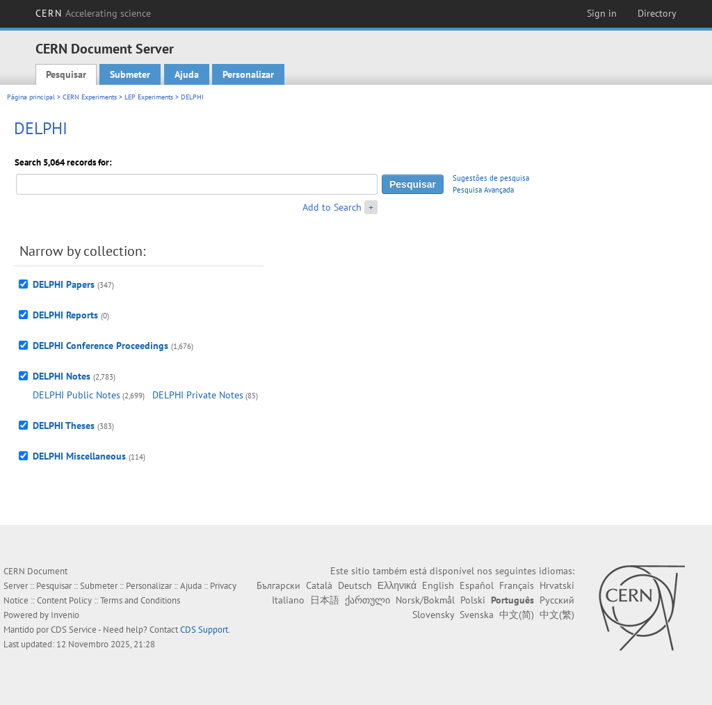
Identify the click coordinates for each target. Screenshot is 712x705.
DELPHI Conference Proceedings (100, 345)
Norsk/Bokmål (425, 600)
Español (477, 585)
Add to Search (332, 207)
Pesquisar (66, 74)
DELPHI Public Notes (76, 395)
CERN (93, 13)
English (438, 585)
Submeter (130, 74)
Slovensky (433, 614)
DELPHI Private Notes (197, 395)
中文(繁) (557, 614)
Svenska (477, 614)
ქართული (367, 600)
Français (516, 585)
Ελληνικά (397, 585)
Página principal (31, 97)
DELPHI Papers (64, 284)
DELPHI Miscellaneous (79, 456)
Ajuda (187, 74)
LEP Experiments (148, 97)
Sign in (602, 13)
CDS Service (74, 629)
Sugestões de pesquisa (491, 178)
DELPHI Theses (64, 425)
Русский (557, 600)
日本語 (324, 600)
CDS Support (204, 629)
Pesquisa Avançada (483, 190)
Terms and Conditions (140, 600)
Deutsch (355, 585)
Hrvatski (557, 585)
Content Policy (64, 600)
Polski (472, 600)
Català (319, 585)
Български (278, 585)
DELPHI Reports (65, 315)
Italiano (288, 600)
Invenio (65, 615)
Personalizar (248, 74)
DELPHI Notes (61, 376)
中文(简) (516, 614)
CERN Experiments (90, 97)
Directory (657, 13)
